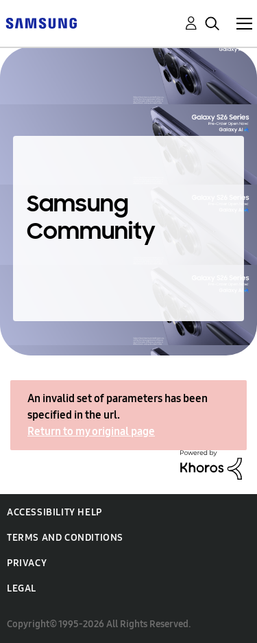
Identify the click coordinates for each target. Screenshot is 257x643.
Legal (21, 588)
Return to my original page (91, 431)
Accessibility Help (54, 512)
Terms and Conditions (65, 537)
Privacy (27, 563)
